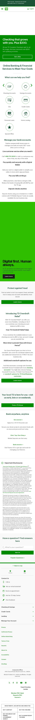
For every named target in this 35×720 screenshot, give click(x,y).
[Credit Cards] (25, 95)
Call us (7, 575)
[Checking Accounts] (9, 81)
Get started (17, 412)
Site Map (4, 657)
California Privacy (6, 624)
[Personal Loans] (9, 108)
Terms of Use (5, 634)
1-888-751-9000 (10, 149)
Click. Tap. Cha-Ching (17, 428)
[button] (17, 50)
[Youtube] (21, 676)
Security (3, 638)
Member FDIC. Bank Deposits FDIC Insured (17, 688)
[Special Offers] (9, 122)
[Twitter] (9, 676)
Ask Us (17, 545)
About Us (4, 643)
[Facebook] (13, 676)
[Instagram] (17, 676)
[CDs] (9, 95)
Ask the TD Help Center (12, 588)
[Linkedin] (25, 676)
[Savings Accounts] (25, 81)
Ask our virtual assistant (12, 579)
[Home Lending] (25, 108)
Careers (3, 652)
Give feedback (9, 593)
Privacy (3, 620)
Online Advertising (6, 629)
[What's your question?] (17, 540)
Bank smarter (17, 437)
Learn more (9, 269)
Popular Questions (17, 550)
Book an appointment (11, 584)
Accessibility (5, 647)
